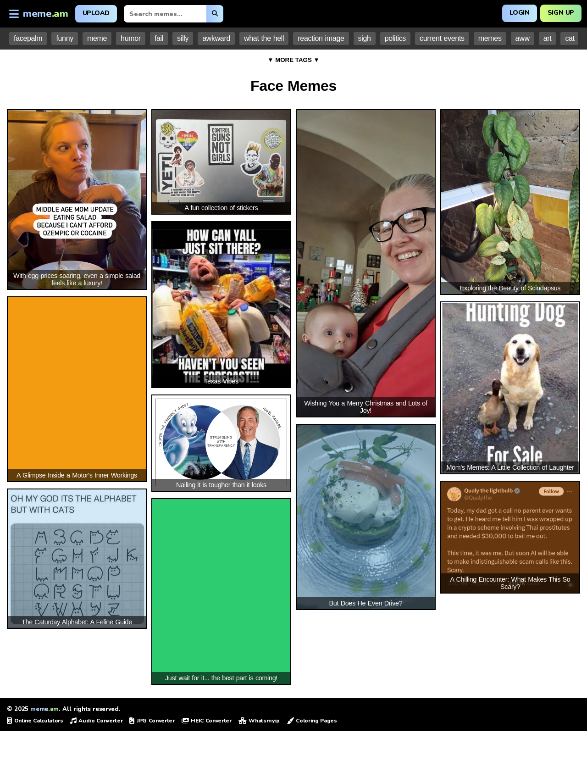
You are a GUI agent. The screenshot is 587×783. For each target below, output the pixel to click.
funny (64, 38)
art (547, 38)
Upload (96, 13)
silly (182, 38)
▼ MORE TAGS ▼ (293, 59)
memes (490, 38)
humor (131, 38)
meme (97, 38)
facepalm (28, 38)
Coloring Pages (312, 720)
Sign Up (560, 12)
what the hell (264, 38)
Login (519, 12)
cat (569, 38)
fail (159, 38)
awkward (216, 38)
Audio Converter (96, 720)
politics (395, 38)
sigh (364, 38)
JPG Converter (151, 720)
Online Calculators (35, 720)
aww (522, 38)
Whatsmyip (259, 720)
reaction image (321, 38)
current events (442, 38)
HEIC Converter (207, 720)
